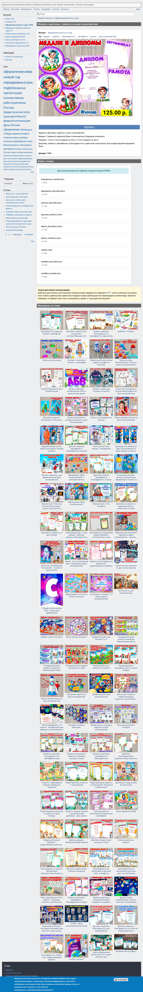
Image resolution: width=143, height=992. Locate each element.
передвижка (13, 82)
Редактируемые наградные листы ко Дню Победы (126, 668)
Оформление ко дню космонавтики (101, 695)
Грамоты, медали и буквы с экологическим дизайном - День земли (76, 813)
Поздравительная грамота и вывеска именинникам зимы (52, 668)
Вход (138, 9)
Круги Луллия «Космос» (76, 637)
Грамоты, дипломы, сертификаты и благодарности (101, 756)
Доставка (15, 9)
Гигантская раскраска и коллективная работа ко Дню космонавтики (126, 391)
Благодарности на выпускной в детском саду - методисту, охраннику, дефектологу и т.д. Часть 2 (101, 871)
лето (29, 141)
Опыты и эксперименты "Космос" (101, 419)
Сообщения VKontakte (13, 973)
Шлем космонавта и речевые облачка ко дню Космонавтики (76, 420)
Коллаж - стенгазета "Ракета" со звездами (76, 361)
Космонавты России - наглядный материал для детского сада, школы (52, 928)
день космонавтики (107, 36)
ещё (32, 241)
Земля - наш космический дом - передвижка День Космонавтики (76, 563)
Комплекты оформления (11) (17, 43)
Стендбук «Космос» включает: (76, 726)
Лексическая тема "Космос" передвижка (101, 447)
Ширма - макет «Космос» (52, 637)
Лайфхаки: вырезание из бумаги (19, 215)
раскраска (9, 148)
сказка (20, 152)
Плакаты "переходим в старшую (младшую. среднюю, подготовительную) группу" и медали (52, 785)
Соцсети (55, 9)
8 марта (25, 133)
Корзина (9, 60)
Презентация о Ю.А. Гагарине (101, 505)
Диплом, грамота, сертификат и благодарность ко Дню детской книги (101, 477)
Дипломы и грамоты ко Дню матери (51, 534)
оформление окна (15, 129)
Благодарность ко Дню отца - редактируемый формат (51, 957)
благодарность (68, 36)
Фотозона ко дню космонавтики (126, 592)
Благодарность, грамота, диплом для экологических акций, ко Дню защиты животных (52, 871)
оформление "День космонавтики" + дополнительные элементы (76, 477)
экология (8, 155)
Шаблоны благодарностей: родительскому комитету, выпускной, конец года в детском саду (126, 756)
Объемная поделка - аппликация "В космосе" (51, 419)
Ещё (32, 172)
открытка (28, 156)
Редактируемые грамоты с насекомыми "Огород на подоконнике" (101, 785)
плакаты (8, 137)
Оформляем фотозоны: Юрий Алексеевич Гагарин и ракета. (51, 448)
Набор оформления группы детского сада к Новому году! (101, 954)
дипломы (20, 164)
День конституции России (20, 169)
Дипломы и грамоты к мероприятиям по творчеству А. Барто (126, 506)
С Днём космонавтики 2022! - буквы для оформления (52, 610)
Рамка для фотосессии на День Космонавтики (126, 419)
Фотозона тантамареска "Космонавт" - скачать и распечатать (51, 568)
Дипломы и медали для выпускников (126, 784)
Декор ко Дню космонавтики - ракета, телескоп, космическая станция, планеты (126, 899)
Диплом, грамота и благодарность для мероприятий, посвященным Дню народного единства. (101, 928)
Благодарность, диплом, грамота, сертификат (51, 332)
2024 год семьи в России (16, 227)
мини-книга (18, 155)
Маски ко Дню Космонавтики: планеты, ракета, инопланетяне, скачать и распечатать (126, 362)
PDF (108, 293)
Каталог (49, 18)
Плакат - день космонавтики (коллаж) (76, 924)
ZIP (88, 298)
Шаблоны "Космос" (126, 331)
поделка (10, 88)
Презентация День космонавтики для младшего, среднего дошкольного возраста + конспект (101, 899)
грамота (56, 36)
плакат (19, 149)
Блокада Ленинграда (14, 230)
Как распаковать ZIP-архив (17, 197)
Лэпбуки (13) (11, 22)
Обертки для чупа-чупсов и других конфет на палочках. (101, 362)
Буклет (23, 141)
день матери (20, 137)
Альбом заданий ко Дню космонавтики (52, 390)
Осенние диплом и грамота (126, 841)
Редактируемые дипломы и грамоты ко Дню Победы (51, 813)
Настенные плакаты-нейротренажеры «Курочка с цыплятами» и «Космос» (126, 696)
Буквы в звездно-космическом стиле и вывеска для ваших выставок (76, 391)
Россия (7, 152)
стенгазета (25, 145)
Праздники (46, 9)
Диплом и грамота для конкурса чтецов (101, 841)
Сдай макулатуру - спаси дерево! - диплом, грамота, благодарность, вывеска (76, 535)
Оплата (37, 9)
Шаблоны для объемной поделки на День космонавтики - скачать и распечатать (126, 535)
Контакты (65, 9)
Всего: (25, 184)
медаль (47, 36)
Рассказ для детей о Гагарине (126, 726)
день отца (7, 159)
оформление (14, 72)
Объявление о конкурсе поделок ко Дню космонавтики (101, 727)
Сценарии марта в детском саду (19, 212)
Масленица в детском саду (17, 218)
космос (93, 36)
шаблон (15, 159)
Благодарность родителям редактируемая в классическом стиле (101, 535)
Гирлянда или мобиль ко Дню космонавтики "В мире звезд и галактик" (126, 448)
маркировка (27, 159)
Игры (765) (10, 19)
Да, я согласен (121, 980)
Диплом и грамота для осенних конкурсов (76, 870)
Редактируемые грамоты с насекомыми (76, 784)
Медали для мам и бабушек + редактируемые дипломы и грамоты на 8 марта (51, 842)
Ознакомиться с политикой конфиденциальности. (33, 990)
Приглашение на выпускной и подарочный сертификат (101, 813)
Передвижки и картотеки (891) (18, 46)
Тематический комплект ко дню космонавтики (126, 567)
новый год (12, 77)
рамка (23, 167)
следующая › (17, 235)
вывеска (28, 152)
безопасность (11, 145)
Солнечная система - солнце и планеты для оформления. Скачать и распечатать (126, 477)
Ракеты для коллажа (52, 360)
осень (28, 82)
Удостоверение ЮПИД (126, 811)
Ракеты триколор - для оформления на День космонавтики (52, 477)
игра (6, 116)
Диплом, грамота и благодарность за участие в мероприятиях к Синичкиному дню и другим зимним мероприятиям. (126, 928)
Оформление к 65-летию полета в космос (76, 595)
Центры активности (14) (15, 40)
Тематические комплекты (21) (18, 34)
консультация (11, 141)
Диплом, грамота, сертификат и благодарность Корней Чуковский (76, 448)
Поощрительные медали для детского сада (76, 667)
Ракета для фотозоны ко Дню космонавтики (52, 700)
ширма (16, 133)
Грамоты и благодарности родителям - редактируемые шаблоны (101, 563)
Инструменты (26, 9)
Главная (6, 9)
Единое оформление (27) (15, 37)
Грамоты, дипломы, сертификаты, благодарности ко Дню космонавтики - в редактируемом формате (76, 899)
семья (14, 152)
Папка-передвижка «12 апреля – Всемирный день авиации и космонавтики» (52, 727)
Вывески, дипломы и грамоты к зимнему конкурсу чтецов (76, 756)
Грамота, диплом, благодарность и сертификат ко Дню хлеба (101, 333)
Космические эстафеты (126, 951)
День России (12, 125)
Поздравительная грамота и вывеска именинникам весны (126, 639)
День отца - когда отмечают (17, 194)
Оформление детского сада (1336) (19, 25)
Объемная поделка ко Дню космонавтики (76, 695)
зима (28, 72)
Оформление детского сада (66, 18)
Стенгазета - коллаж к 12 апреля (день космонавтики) (101, 596)
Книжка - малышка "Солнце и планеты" (101, 390)
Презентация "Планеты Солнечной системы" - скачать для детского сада (51, 506)
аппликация (22, 120)
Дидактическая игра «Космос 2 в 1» (101, 638)
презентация (13, 93)
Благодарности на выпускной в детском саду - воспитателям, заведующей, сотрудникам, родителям (126, 871)
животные (27, 149)
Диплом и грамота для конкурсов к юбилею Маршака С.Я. (76, 333)
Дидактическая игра (17, 112)
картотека (16, 116)
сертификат (82, 36)
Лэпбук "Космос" (76, 959)
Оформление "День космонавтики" (76, 503)
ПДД (20, 159)
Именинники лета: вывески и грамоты (101, 667)
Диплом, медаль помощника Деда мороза (76, 841)
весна (21, 88)
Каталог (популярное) (14, 57)
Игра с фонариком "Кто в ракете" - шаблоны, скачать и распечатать (52, 899)
